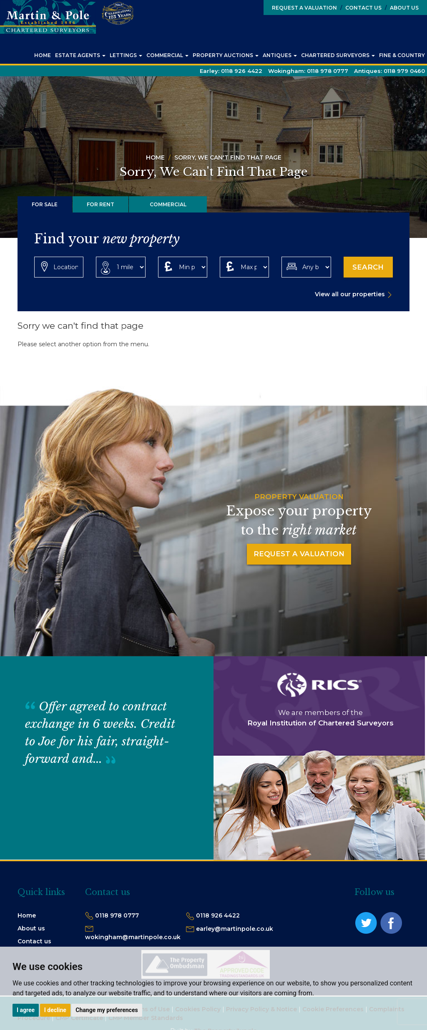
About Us (402, 8)
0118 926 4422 (218, 915)
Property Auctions (226, 55)
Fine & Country (402, 55)
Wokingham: (308, 71)
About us (31, 928)
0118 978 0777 (117, 915)
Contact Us (361, 8)
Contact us (34, 941)
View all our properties (350, 294)
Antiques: (389, 71)
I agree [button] (26, 1010)
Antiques (280, 55)
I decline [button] (55, 1010)
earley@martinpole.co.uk (234, 928)
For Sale (45, 204)
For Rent (100, 204)
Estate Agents (80, 55)
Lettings (126, 55)
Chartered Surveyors (338, 55)
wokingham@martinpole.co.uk (133, 937)
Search (368, 267)
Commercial (167, 55)
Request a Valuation (304, 8)
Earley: (231, 71)
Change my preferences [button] (106, 1010)
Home (42, 55)
